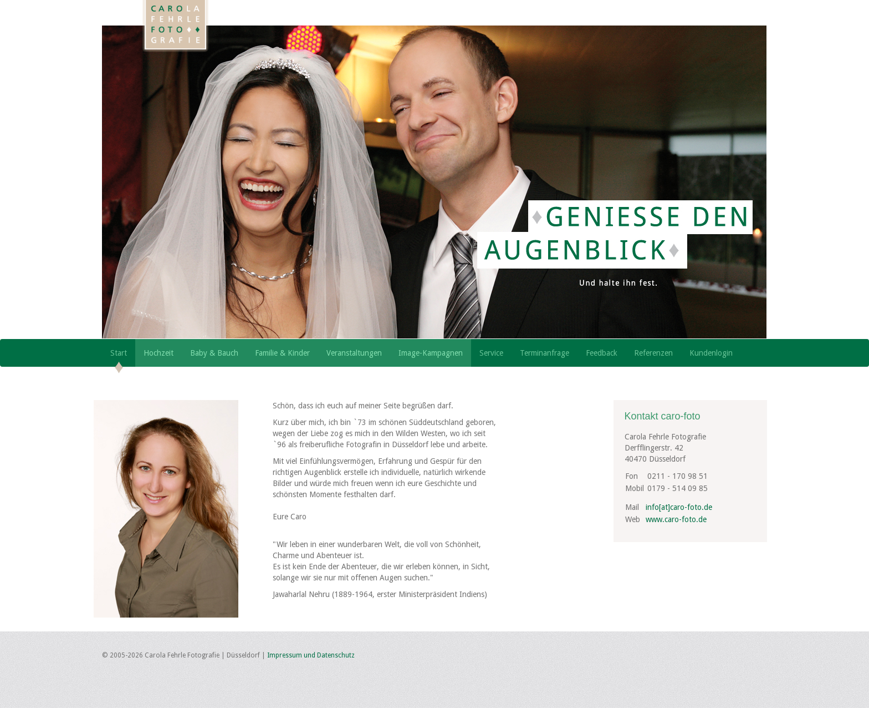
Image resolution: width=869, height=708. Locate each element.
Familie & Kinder (282, 352)
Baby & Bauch (214, 352)
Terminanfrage (544, 352)
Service (491, 352)
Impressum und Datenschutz (311, 655)
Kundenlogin (711, 352)
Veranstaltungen (354, 352)
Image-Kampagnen (430, 352)
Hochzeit (158, 352)
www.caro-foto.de (676, 519)
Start (118, 352)
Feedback (601, 352)
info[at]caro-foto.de (679, 507)
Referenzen (653, 352)
